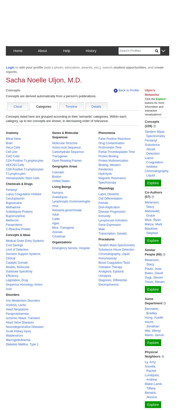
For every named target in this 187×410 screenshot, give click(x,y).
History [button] (91, 51)
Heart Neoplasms (17, 309)
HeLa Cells (13, 147)
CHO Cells (13, 156)
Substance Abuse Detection (116, 249)
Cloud (18, 106)
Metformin (12, 220)
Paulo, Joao (153, 268)
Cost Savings (14, 245)
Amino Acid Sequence (66, 147)
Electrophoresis (109, 284)
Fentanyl (11, 190)
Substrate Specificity (19, 271)
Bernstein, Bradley (152, 311)
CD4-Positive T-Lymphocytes (24, 160)
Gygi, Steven (154, 277)
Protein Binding (108, 156)
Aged (55, 223)
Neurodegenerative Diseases (25, 327)
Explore (153, 183)
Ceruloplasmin (15, 198)
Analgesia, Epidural (111, 271)
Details (96, 106)
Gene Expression (110, 225)
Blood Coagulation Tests (114, 262)
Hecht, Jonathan (152, 324)
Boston (56, 176)
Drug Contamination (112, 143)
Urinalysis (105, 276)
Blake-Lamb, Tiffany (154, 386)
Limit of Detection (17, 249)
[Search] (137, 50)
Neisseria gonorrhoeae (67, 210)
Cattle (56, 219)
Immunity (105, 216)
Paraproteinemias (17, 313)
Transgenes (59, 156)
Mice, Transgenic (63, 227)
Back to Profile (126, 90)
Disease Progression (112, 211)
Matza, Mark (153, 224)
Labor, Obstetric (109, 194)
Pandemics (106, 169)
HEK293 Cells (15, 165)
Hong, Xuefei (154, 317)
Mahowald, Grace (152, 213)
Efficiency (12, 276)
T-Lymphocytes (16, 173)
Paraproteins (14, 225)
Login (10, 67)
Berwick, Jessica (151, 395)
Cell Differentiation (110, 198)
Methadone (13, 207)
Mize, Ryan (153, 220)
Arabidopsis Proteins (19, 211)
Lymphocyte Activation (113, 220)
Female (103, 203)
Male (102, 229)
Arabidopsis (59, 197)
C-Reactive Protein (18, 229)
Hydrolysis (105, 173)
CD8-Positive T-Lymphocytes (24, 169)
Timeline (71, 106)
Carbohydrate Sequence (68, 152)
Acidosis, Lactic (16, 305)
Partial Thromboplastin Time (117, 152)
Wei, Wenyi (153, 330)
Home (17, 51)
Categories (43, 106)
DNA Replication (109, 207)
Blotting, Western (110, 165)
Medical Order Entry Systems (25, 241)
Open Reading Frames (67, 160)
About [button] (42, 51)
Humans (57, 192)
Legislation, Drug (17, 280)
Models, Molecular (17, 267)
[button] (163, 51)
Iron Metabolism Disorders (23, 300)
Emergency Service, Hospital (71, 248)
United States (61, 181)
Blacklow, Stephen (151, 231)
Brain (9, 143)
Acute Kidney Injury (18, 331)
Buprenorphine (15, 216)
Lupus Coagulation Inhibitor (23, 194)
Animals (57, 232)
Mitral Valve (13, 138)
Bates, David (154, 273)
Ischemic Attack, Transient (23, 318)
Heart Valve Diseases (20, 322)
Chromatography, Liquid (114, 254)
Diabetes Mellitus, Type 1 (22, 344)
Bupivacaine (14, 203)
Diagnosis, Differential (113, 280)
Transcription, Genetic (113, 233)
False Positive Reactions (115, 138)
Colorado (58, 172)
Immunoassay (108, 258)
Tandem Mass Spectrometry (117, 245)
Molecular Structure (64, 143)
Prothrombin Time (110, 147)
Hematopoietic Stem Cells (22, 178)
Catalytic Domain (17, 262)
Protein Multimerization (113, 160)
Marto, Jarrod (154, 335)
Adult (55, 214)
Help (66, 51)
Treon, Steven (155, 282)
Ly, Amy (150, 362)
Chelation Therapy (110, 267)
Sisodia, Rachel (150, 369)
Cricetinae (58, 236)
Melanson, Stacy (152, 205)
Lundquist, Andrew (152, 377)
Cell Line (11, 152)
